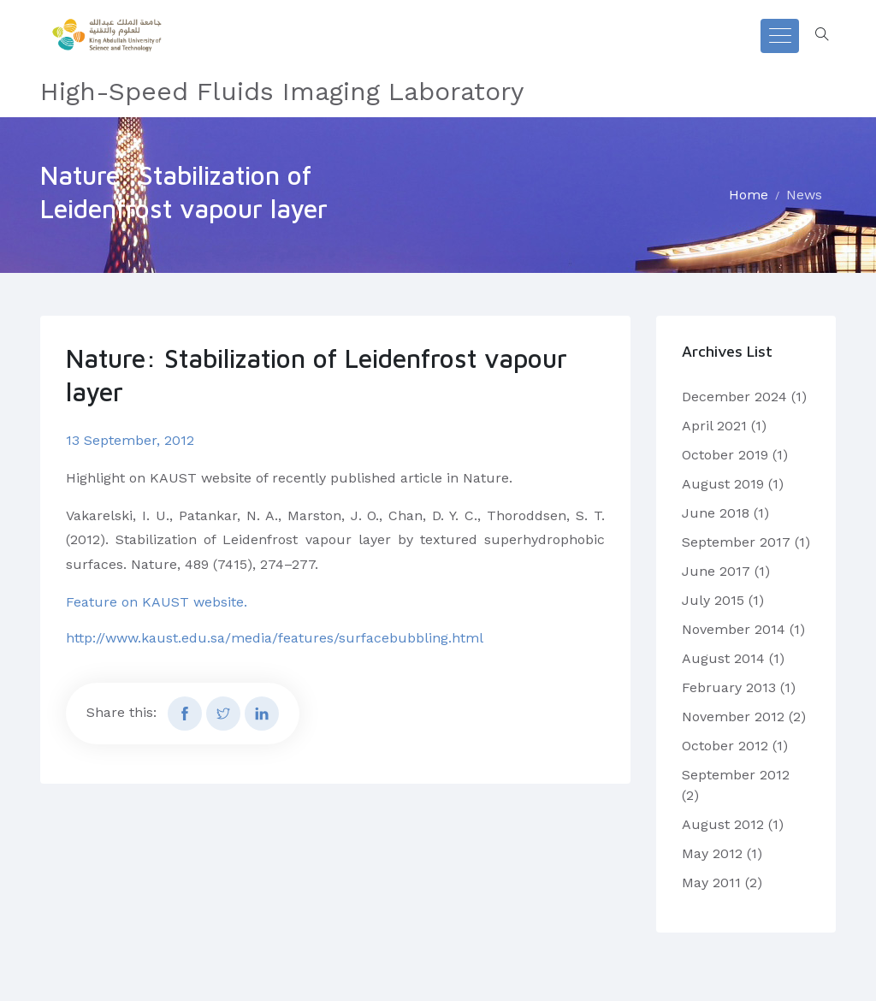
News (804, 195)
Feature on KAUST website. (156, 602)
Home (748, 195)
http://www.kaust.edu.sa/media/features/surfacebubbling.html (274, 638)
